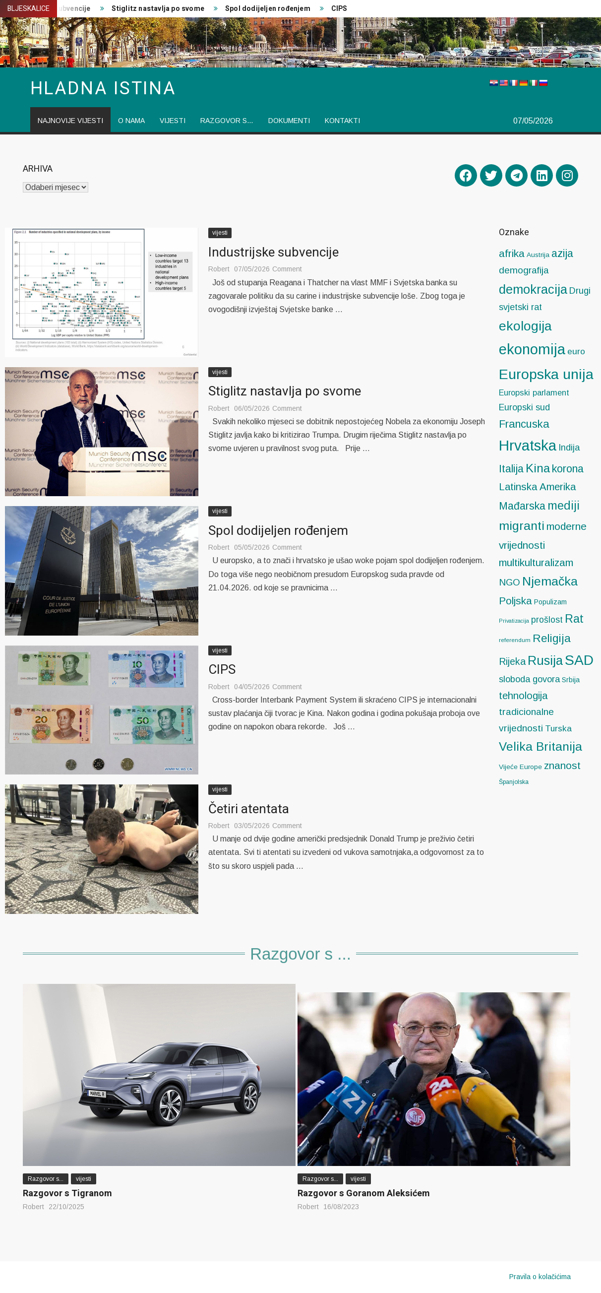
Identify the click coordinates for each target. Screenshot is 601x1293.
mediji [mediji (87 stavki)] (563, 505)
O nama (131, 121)
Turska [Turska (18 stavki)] (558, 728)
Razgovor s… (226, 121)
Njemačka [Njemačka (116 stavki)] (550, 581)
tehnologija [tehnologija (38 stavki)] (523, 695)
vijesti (172, 121)
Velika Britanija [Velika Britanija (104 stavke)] (540, 746)
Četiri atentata (248, 809)
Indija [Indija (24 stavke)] (569, 447)
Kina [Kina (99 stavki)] (538, 468)
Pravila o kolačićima (540, 1277)
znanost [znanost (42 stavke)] (562, 765)
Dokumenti (289, 121)
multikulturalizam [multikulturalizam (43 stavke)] (536, 562)
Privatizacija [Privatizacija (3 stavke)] (514, 621)
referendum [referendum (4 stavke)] (515, 640)
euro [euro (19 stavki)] (576, 351)
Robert (219, 269)
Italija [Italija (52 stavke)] (511, 469)
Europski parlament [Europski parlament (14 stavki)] (534, 392)
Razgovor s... (45, 1178)
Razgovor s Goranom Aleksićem (364, 1193)
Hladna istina (103, 88)
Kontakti (342, 121)
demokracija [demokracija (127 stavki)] (533, 289)
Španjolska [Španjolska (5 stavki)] (514, 781)
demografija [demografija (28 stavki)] (523, 270)
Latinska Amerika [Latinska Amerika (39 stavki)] (537, 486)
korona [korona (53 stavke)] (568, 469)
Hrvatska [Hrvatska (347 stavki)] (527, 445)
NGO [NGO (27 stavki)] (509, 582)
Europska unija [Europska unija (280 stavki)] (546, 374)
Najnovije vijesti (70, 121)
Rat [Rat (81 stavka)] (574, 618)
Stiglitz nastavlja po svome (158, 8)
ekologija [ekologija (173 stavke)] (525, 326)
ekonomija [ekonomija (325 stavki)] (532, 349)
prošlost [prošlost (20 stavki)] (547, 620)
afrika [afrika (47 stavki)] (512, 253)
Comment (287, 269)
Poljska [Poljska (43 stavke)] (515, 600)
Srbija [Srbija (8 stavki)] (571, 680)
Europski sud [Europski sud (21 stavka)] (524, 407)
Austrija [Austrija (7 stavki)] (538, 255)
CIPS (339, 8)
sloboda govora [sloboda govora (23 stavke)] (529, 679)
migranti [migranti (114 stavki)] (521, 525)
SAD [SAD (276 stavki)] (579, 660)
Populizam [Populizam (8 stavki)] (550, 602)
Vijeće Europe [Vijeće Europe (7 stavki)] (520, 767)
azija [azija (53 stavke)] (562, 253)
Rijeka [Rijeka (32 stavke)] (512, 661)
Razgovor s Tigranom (67, 1193)
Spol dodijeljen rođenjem (267, 8)
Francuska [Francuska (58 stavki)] (524, 424)
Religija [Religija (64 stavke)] (552, 638)
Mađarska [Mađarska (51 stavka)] (522, 506)
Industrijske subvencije (273, 252)
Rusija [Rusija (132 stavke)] (545, 660)
